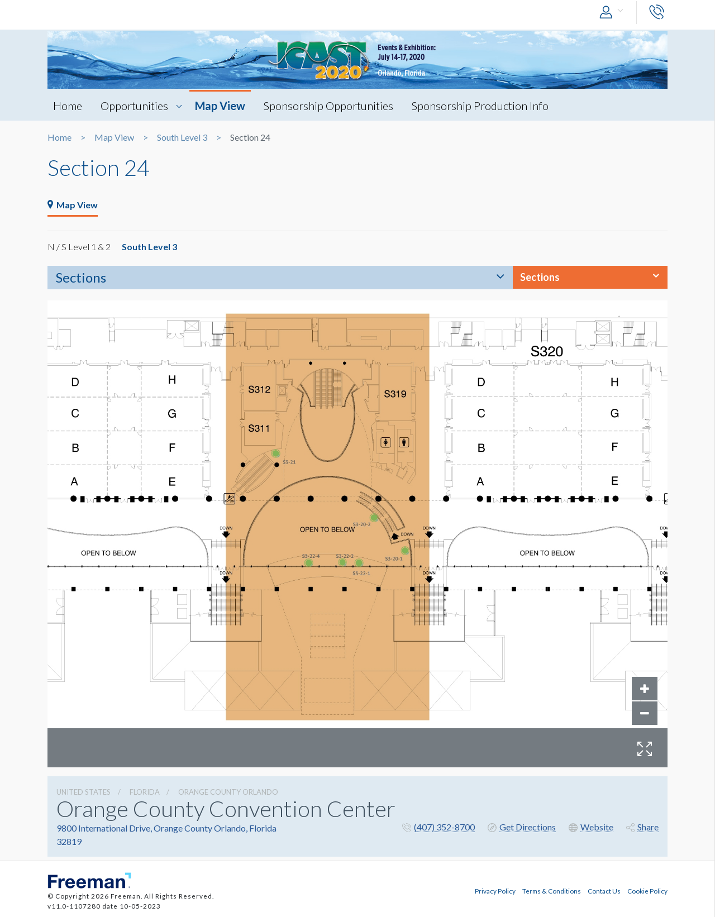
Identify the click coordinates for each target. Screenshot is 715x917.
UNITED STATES (83, 791)
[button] (614, 12)
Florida (145, 791)
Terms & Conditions (551, 891)
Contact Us (604, 891)
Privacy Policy (495, 891)
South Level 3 (182, 137)
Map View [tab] (72, 204)
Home (67, 105)
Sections (81, 277)
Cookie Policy (647, 891)
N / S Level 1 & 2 (79, 246)
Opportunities (134, 105)
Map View (220, 105)
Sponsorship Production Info (480, 105)
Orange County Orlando (228, 791)
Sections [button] (540, 277)
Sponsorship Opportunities (328, 105)
